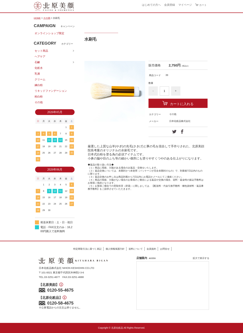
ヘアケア (40, 56)
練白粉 (39, 85)
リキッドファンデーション (51, 90)
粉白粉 (39, 96)
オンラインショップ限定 (49, 33)
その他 (46, 18)
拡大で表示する (201, 258)
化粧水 (39, 67)
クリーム (40, 79)
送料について (136, 248)
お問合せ (165, 248)
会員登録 (169, 5)
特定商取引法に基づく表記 (87, 248)
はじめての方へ (150, 5)
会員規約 (151, 248)
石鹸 (37, 62)
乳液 (37, 73)
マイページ (184, 5)
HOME (37, 18)
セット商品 (41, 50)
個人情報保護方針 (115, 248)
